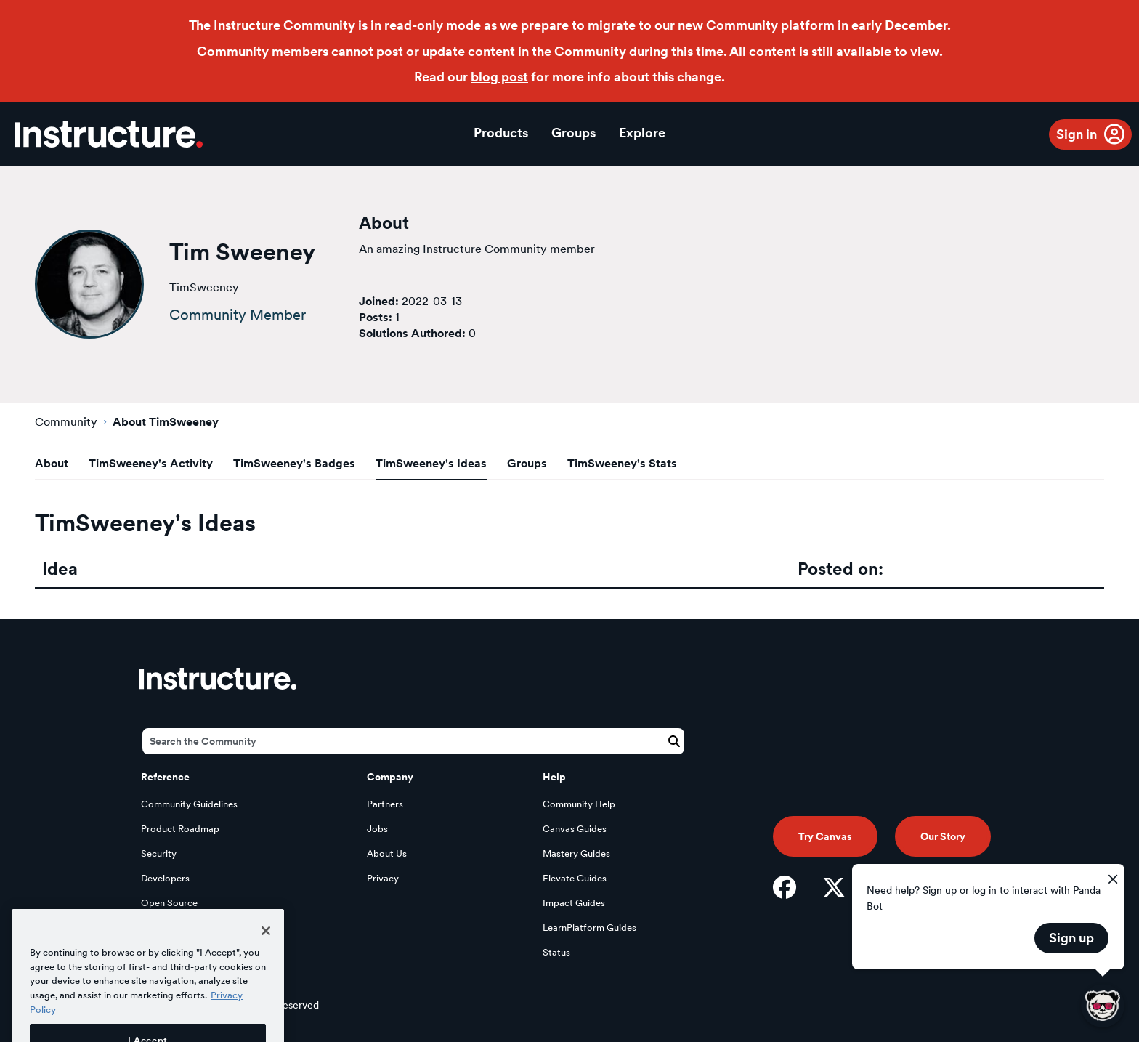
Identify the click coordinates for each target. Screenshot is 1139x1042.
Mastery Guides (576, 853)
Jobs (377, 828)
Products (501, 132)
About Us (387, 853)
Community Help (579, 804)
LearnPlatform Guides (589, 927)
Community (66, 422)
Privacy (383, 878)
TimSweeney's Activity (151, 463)
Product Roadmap (180, 828)
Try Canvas (825, 836)
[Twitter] (834, 887)
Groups (573, 132)
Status (556, 952)
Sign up (1071, 937)
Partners (385, 804)
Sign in (1076, 134)
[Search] (413, 741)
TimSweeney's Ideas (431, 463)
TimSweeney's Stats (622, 463)
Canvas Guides (575, 828)
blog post (499, 76)
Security (159, 853)
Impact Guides (574, 902)
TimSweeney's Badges (294, 463)
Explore (642, 132)
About (51, 463)
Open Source (169, 902)
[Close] (266, 949)
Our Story (942, 836)
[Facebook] (784, 887)
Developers (165, 878)
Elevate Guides (575, 878)
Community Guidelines (189, 804)
